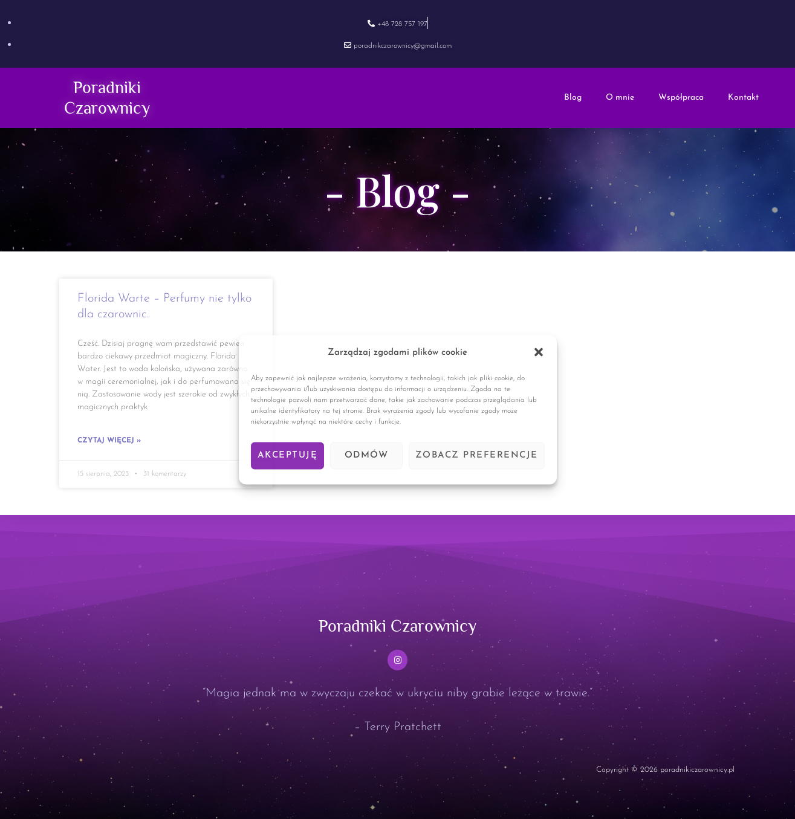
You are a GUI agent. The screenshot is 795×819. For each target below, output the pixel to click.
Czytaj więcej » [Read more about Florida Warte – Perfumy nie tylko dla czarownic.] (109, 440)
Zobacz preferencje (476, 455)
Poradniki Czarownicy (397, 624)
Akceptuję (288, 455)
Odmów (367, 455)
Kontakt (743, 97)
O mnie (620, 97)
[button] (539, 352)
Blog (573, 97)
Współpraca (681, 97)
